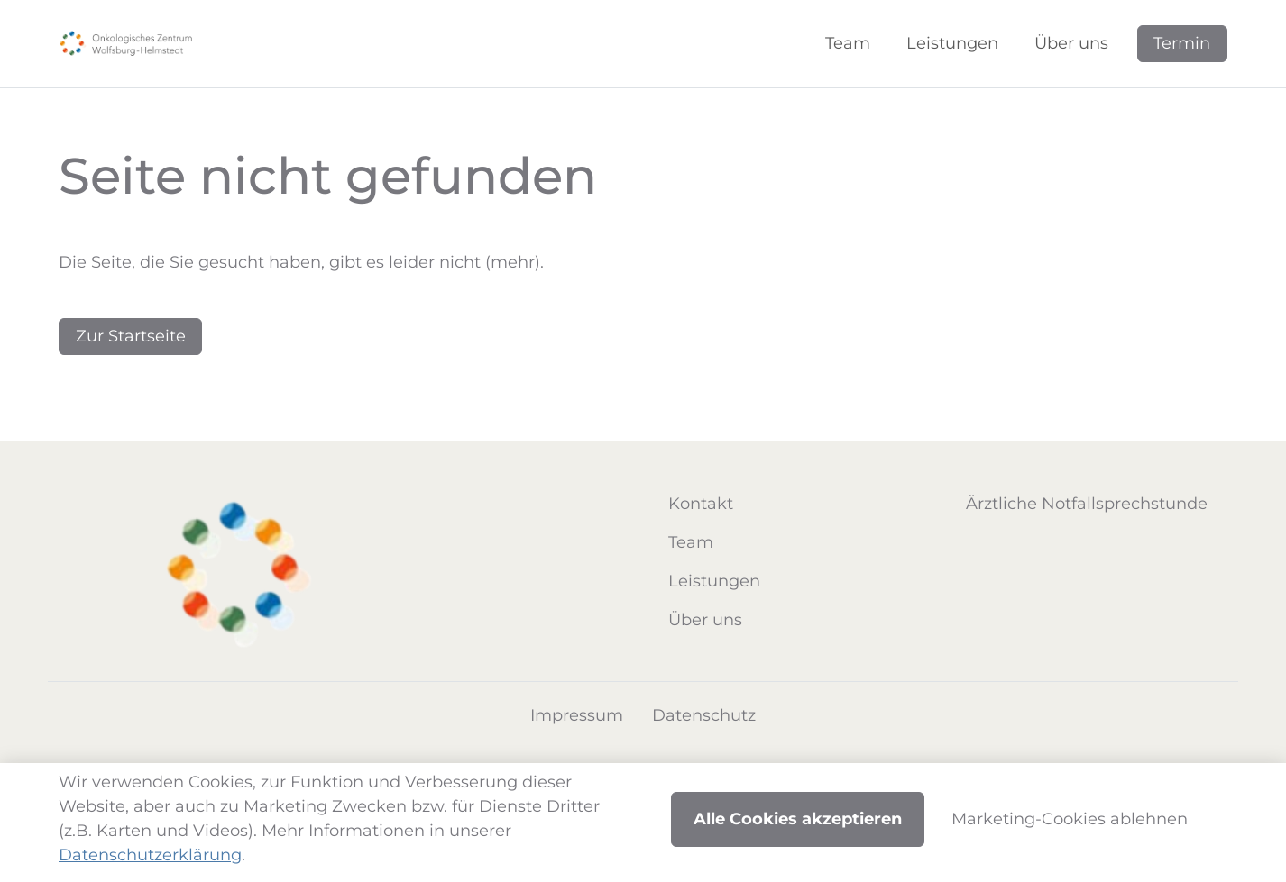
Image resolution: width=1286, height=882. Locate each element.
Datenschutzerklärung (150, 855)
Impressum (576, 715)
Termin (1181, 43)
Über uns (705, 620)
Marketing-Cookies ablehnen (1069, 819)
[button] (851, 43)
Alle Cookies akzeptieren (798, 819)
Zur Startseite (131, 336)
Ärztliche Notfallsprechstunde (1087, 504)
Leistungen (714, 581)
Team (690, 542)
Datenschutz (704, 715)
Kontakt (700, 504)
